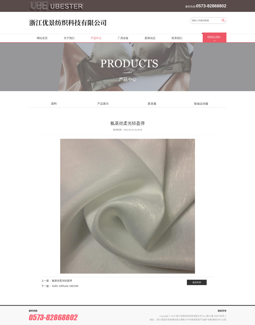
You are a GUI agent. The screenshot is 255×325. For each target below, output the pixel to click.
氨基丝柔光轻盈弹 (62, 280)
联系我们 (177, 38)
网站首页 (42, 38)
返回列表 (196, 282)
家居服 (152, 103)
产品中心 (96, 38)
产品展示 (103, 103)
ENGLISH (214, 37)
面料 (54, 103)
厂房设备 (123, 38)
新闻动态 (150, 38)
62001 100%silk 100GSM (65, 286)
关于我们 (69, 38)
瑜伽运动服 (201, 103)
